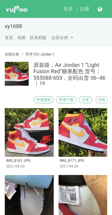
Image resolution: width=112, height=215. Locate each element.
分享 (85, 100)
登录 (68, 9)
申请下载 (66, 100)
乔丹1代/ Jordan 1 (40, 54)
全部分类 (59, 37)
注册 (84, 9)
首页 (9, 37)
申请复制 (43, 100)
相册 (21, 37)
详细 (101, 100)
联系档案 (38, 37)
